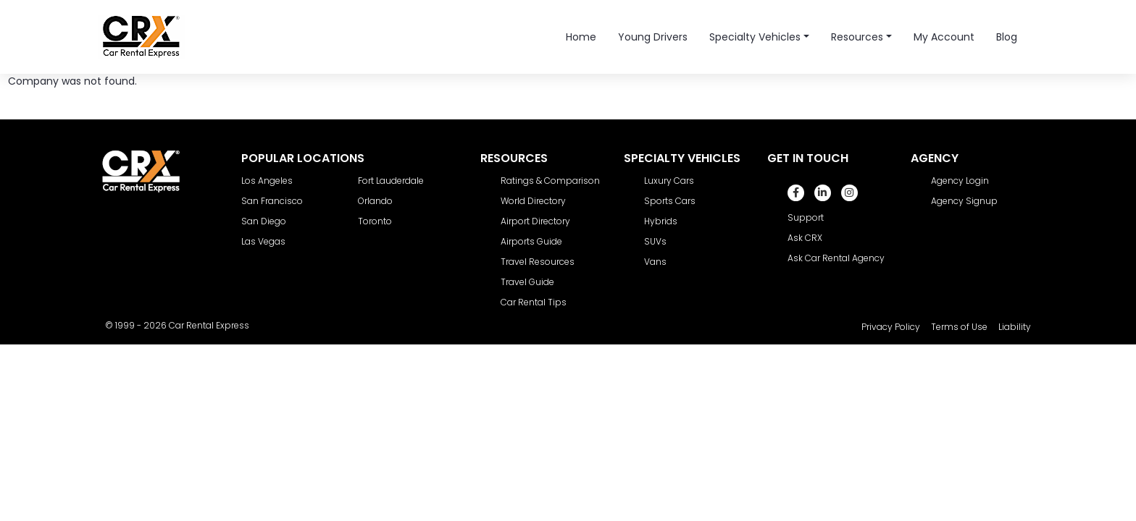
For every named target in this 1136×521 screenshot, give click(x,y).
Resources (857, 37)
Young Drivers (653, 37)
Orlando (375, 201)
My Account (944, 37)
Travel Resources (538, 261)
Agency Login (960, 180)
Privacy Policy (890, 327)
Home (581, 37)
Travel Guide (527, 282)
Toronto (375, 221)
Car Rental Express (209, 325)
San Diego (263, 221)
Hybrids (660, 221)
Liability (1014, 327)
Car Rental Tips (534, 302)
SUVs (655, 241)
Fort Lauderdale (391, 180)
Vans (655, 261)
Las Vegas (263, 241)
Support (806, 217)
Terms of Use (959, 327)
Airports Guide (531, 241)
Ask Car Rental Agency (836, 258)
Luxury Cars (669, 180)
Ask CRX (805, 238)
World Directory (533, 201)
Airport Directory (535, 221)
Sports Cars (670, 201)
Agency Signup (964, 201)
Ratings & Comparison (550, 180)
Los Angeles (267, 180)
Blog (1006, 37)
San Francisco (272, 201)
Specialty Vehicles (755, 37)
